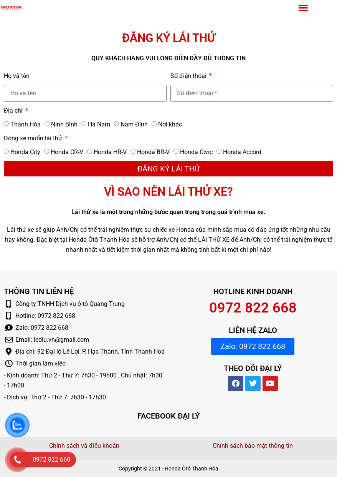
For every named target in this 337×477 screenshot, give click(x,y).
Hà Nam (99, 124)
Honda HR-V (110, 152)
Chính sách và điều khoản (84, 445)
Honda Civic (196, 152)
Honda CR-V (67, 152)
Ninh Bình (64, 124)
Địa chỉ (14, 110)
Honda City (25, 152)
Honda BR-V (153, 152)
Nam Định (134, 124)
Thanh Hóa (25, 124)
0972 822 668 (253, 308)
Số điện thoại (189, 76)
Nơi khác (170, 124)
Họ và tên (17, 76)
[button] (303, 7)
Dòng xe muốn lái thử (34, 138)
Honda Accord (242, 152)
